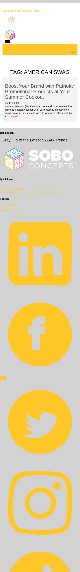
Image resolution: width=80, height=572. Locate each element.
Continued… (13, 116)
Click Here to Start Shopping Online (21, 11)
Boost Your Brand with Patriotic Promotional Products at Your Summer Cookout (39, 91)
